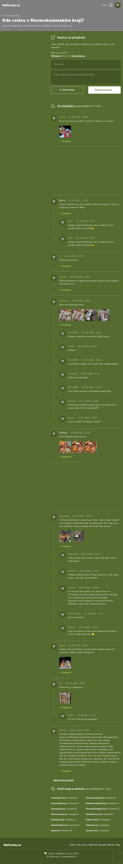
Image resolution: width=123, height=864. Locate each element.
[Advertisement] (24, 79)
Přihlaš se (55, 56)
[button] (111, 5)
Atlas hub (93, 845)
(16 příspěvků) (102, 809)
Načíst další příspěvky (63, 780)
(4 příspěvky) (65, 814)
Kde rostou (82, 845)
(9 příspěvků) (102, 803)
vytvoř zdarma (78, 56)
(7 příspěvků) (64, 809)
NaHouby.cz (11, 5)
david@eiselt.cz (69, 856)
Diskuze (110, 845)
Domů (73, 845)
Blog (118, 845)
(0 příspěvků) (64, 798)
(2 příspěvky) (98, 819)
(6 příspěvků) (101, 798)
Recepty (102, 845)
